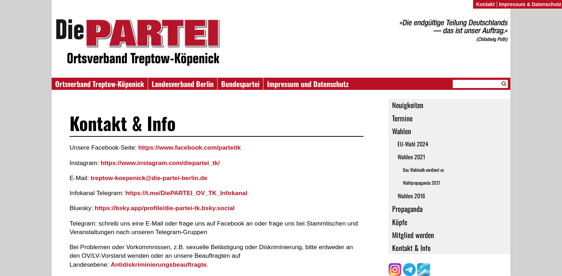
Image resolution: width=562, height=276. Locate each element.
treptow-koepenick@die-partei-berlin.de (149, 177)
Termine (402, 118)
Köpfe (399, 222)
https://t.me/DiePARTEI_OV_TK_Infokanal (186, 193)
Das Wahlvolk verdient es (423, 169)
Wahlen (401, 131)
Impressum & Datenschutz (530, 4)
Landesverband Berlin (183, 83)
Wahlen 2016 (411, 196)
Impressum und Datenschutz (308, 83)
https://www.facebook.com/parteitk (189, 147)
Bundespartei (240, 83)
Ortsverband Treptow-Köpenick (99, 83)
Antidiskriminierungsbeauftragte (159, 264)
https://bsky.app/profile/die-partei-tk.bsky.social (164, 208)
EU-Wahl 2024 (412, 144)
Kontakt (485, 4)
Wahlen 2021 (411, 156)
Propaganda (407, 208)
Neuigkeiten (407, 105)
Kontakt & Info (411, 247)
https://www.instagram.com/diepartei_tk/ (160, 162)
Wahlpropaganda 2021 (421, 182)
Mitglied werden (413, 234)
